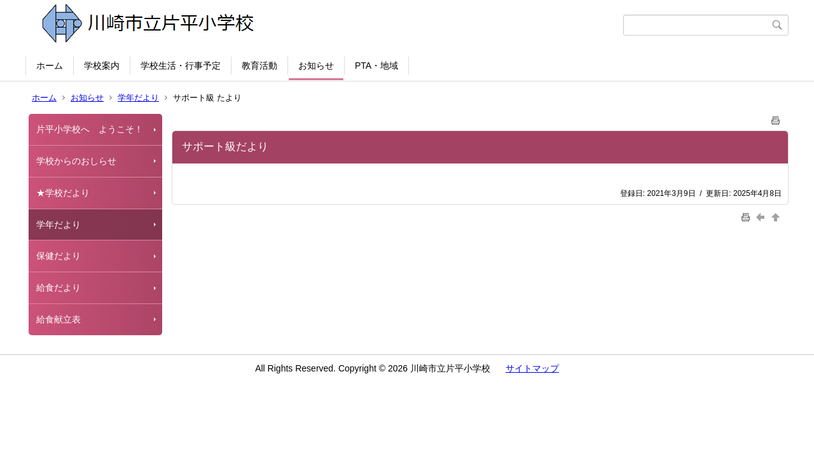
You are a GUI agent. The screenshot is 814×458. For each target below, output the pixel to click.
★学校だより (63, 193)
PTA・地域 (376, 65)
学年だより (138, 97)
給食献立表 (58, 319)
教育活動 (259, 65)
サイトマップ (532, 368)
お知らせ (316, 65)
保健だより (58, 256)
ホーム (49, 65)
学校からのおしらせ (76, 161)
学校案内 (102, 65)
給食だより (58, 287)
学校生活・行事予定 (181, 65)
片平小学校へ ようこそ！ (89, 129)
